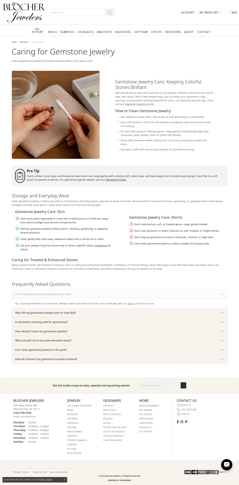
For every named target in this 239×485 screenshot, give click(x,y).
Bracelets (104, 32)
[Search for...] (76, 12)
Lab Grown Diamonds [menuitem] (79, 405)
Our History (145, 414)
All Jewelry (37, 30)
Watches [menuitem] (72, 435)
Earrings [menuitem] (72, 427)
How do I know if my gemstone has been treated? (46, 359)
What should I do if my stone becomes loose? (43, 340)
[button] (188, 12)
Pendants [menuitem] (72, 418)
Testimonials (146, 418)
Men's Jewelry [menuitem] (75, 431)
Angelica (108, 418)
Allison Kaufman (112, 414)
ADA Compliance (59, 472)
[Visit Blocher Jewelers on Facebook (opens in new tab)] (178, 421)
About (189, 32)
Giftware (141, 32)
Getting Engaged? (149, 405)
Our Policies (145, 431)
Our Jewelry (145, 409)
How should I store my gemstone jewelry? (41, 331)
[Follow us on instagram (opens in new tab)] (181, 421)
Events (156, 32)
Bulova (107, 422)
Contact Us (145, 427)
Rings (52, 32)
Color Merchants (112, 440)
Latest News (146, 422)
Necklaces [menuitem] (72, 422)
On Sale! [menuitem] (72, 448)
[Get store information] (24, 416)
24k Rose (108, 405)
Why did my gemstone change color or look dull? (45, 312)
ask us (131, 303)
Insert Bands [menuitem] (74, 453)
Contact (204, 32)
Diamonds (123, 32)
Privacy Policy (45, 479)
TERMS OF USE (40, 472)
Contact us (100, 245)
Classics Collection (113, 435)
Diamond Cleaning (136, 104)
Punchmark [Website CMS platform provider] (125, 480)
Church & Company (114, 431)
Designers (173, 32)
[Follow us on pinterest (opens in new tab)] (186, 421)
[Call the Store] (22, 412)
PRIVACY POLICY (21, 472)
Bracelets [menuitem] (72, 414)
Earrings (67, 32)
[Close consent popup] (65, 480)
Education (24, 42)
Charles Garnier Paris (115, 427)
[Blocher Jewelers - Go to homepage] (25, 12)
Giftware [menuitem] (72, 444)
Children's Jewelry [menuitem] (77, 440)
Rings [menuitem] (70, 409)
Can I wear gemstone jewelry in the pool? (41, 349)
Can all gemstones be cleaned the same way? (43, 294)
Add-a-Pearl (109, 409)
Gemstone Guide (116, 179)
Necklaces (85, 32)
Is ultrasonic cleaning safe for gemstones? (41, 322)
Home (14, 42)
